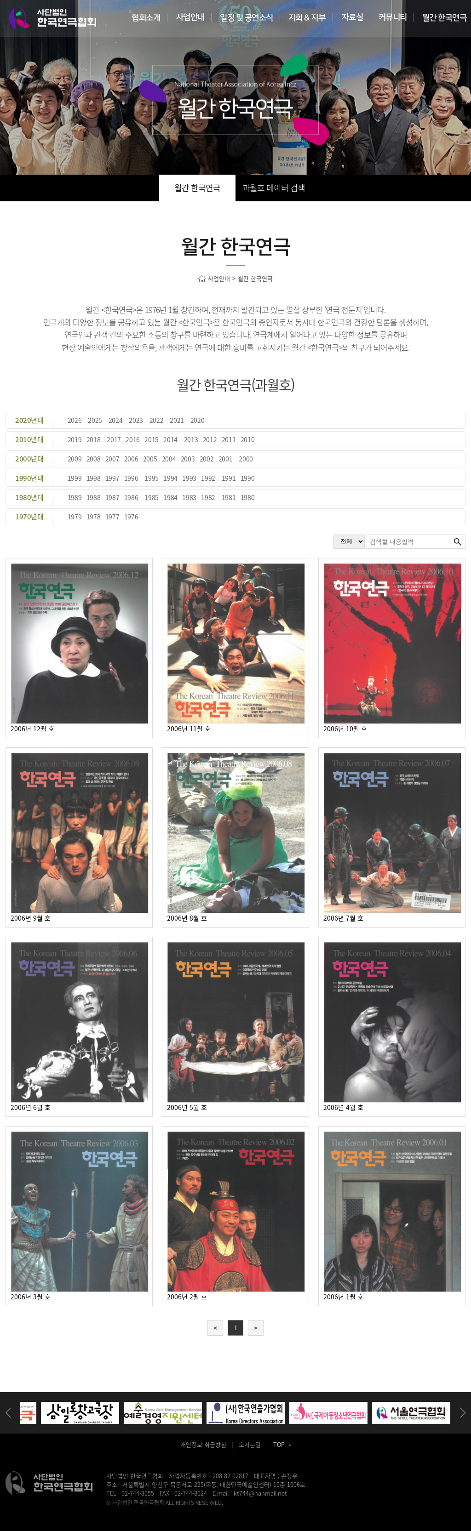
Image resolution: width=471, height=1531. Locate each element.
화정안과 (243, 1511)
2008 (93, 458)
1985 (151, 497)
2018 (93, 439)
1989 (75, 497)
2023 (136, 420)
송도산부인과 (163, 1511)
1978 (93, 516)
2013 (191, 439)
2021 (177, 420)
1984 (170, 497)
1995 (151, 478)
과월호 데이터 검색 (273, 188)
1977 (112, 516)
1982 (208, 497)
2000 (246, 458)
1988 (93, 497)
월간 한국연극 (197, 188)
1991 (229, 478)
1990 (248, 478)
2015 (151, 439)
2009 (75, 458)
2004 (169, 458)
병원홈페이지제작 (126, 1511)
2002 (207, 458)
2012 (210, 439)
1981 (229, 497)
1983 (189, 497)
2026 (75, 420)
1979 (75, 516)
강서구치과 (267, 1511)
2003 (188, 458)
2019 (75, 439)
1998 (93, 478)
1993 (189, 478)
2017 (114, 439)
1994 (170, 478)
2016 (133, 439)
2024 (116, 420)
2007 (112, 458)
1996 (131, 478)
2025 (95, 420)
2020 (197, 420)
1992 (208, 478)
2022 (156, 420)
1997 (112, 478)
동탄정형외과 (195, 1511)
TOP (282, 1444)
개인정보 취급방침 (203, 1444)
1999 (75, 478)
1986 (131, 497)
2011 (229, 439)
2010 (248, 439)
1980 (248, 497)
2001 (225, 458)
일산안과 (222, 1511)
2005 (150, 458)
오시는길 (250, 1444)
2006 (131, 458)
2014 (170, 439)
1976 (131, 516)
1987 (112, 497)
